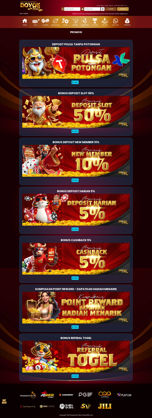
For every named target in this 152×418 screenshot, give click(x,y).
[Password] (92, 9)
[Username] (72, 9)
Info (75, 82)
